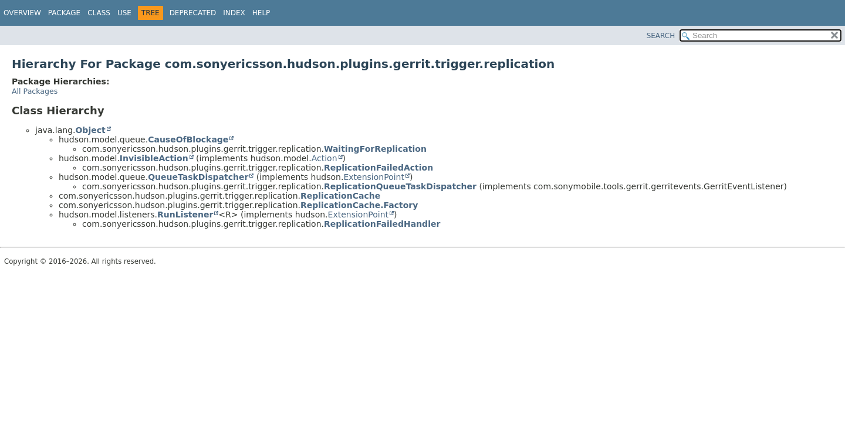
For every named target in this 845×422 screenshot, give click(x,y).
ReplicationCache (340, 195)
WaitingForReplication (375, 149)
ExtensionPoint (373, 177)
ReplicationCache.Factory (359, 205)
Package (64, 13)
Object (90, 130)
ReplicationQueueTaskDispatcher (400, 186)
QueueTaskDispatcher (198, 177)
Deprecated (193, 13)
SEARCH (661, 36)
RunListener (185, 214)
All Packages (35, 91)
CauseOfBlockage (188, 139)
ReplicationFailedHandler (382, 224)
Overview (22, 13)
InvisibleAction (154, 158)
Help (261, 13)
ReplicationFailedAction (378, 167)
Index (234, 13)
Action (324, 158)
